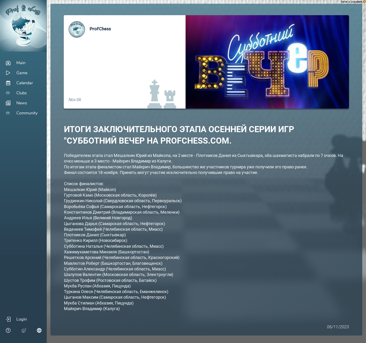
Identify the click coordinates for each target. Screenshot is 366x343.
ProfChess (100, 29)
